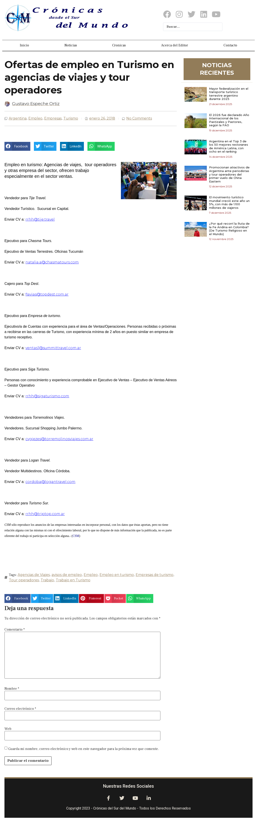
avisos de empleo (67, 575)
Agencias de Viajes (34, 575)
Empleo (35, 118)
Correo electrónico (20, 708)
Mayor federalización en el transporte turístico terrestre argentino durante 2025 (228, 94)
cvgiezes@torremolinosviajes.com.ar (59, 439)
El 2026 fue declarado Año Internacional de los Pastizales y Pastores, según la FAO (229, 120)
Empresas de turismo (154, 575)
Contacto (230, 45)
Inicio (24, 45)
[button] (17, 146)
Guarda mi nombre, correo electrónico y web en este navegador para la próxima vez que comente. (83, 749)
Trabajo (47, 580)
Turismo (70, 118)
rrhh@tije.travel (40, 219)
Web (7, 729)
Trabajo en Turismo (73, 580)
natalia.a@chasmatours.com (52, 262)
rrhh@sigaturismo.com (47, 396)
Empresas (53, 118)
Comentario (14, 629)
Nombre (11, 688)
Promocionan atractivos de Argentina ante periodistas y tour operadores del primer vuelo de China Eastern (229, 174)
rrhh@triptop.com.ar (45, 514)
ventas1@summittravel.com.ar (53, 348)
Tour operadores (24, 580)
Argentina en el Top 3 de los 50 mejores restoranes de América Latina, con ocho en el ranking (228, 146)
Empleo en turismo (116, 575)
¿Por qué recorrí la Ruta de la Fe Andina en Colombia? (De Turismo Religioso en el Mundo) (229, 229)
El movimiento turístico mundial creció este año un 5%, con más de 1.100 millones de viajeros (229, 202)
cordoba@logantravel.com (50, 482)
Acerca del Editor (174, 45)
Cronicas (119, 45)
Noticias (70, 45)
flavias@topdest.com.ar (46, 294)
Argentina (18, 118)
